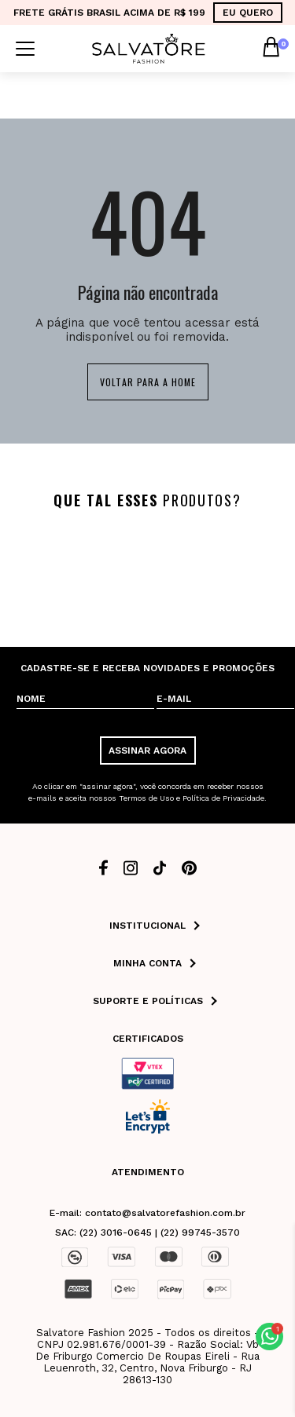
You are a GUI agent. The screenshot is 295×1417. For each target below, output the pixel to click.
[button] (269, 1336)
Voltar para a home (148, 382)
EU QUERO (248, 12)
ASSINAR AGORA (147, 750)
